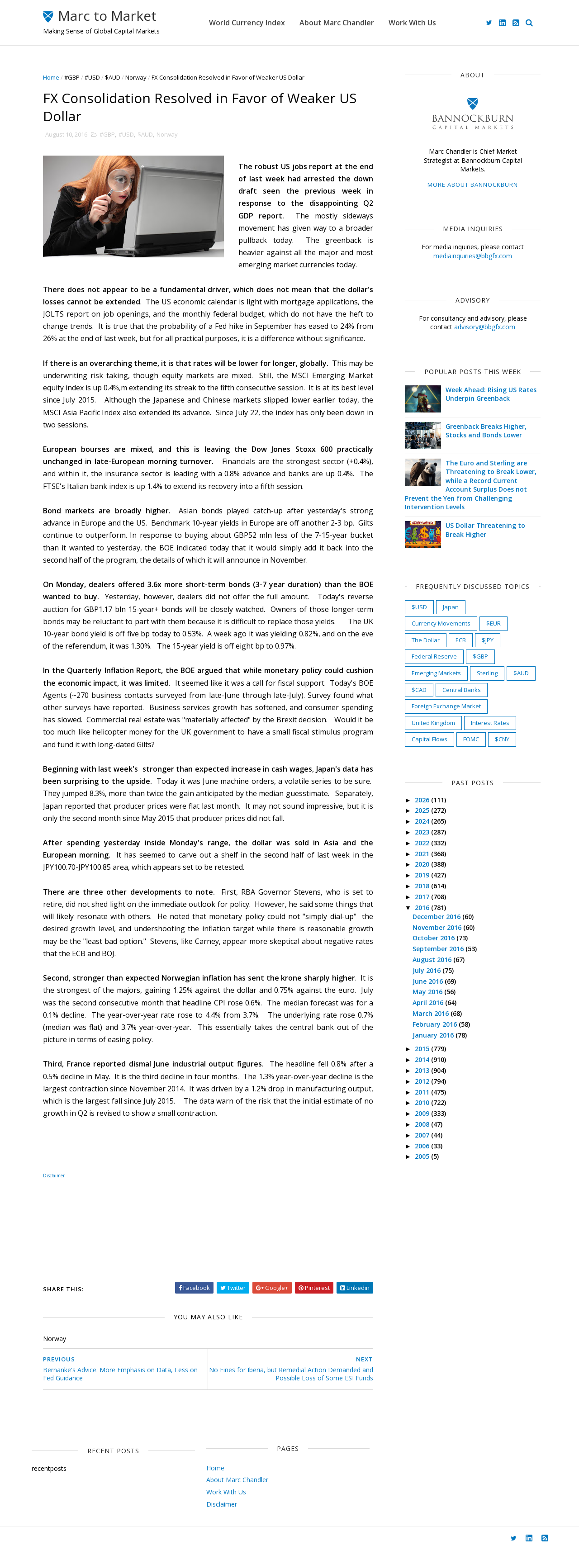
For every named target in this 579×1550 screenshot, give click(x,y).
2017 (423, 896)
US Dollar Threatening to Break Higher (485, 530)
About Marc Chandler (336, 23)
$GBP (480, 656)
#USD (92, 77)
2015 (423, 1048)
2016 (423, 907)
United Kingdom (433, 723)
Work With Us (412, 23)
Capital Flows (429, 739)
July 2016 (427, 970)
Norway (136, 77)
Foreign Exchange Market (446, 706)
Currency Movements (441, 623)
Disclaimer (54, 1175)
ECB (461, 640)
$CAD (419, 690)
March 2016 (432, 1013)
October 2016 (434, 938)
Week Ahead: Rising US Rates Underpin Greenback (491, 394)
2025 (423, 810)
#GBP (72, 77)
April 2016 (429, 1002)
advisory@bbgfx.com (484, 326)
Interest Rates (490, 723)
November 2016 (438, 927)
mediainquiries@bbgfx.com (472, 255)
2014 (423, 1059)
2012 (423, 1081)
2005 (423, 1156)
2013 (423, 1070)
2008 (423, 1124)
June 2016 (429, 981)
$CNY (502, 739)
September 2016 (439, 948)
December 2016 (437, 916)
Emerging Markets (436, 673)
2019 (423, 875)
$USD (419, 607)
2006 (423, 1146)
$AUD (112, 77)
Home (51, 77)
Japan (451, 607)
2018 (423, 886)
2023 (423, 832)
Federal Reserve (434, 656)
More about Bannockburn (472, 184)
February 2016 (436, 1024)
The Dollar (426, 640)
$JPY (488, 640)
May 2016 (428, 991)
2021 (423, 853)
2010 (423, 1102)
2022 (423, 843)
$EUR (493, 623)
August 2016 (433, 959)
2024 (423, 821)
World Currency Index (247, 23)
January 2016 (434, 1035)
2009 (423, 1113)
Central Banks (461, 690)
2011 (423, 1092)
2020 (423, 864)
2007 (423, 1135)
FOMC (471, 739)
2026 (423, 800)
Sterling (487, 673)
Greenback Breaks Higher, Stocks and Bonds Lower (486, 431)
